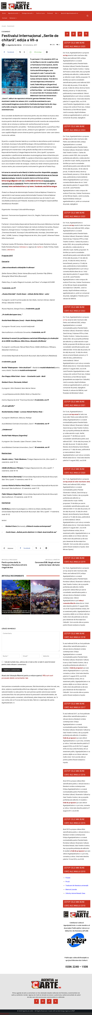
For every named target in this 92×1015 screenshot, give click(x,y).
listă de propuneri (76, 668)
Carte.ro (40, 247)
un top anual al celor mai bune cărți (76, 482)
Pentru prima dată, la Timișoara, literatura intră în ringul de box (14, 565)
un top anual (74, 414)
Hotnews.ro (23, 247)
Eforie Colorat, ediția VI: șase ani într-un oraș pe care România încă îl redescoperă (16, 611)
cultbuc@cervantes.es (34, 181)
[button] (87, 15)
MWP (73, 1011)
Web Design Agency (64, 1011)
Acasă (4, 26)
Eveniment (10, 26)
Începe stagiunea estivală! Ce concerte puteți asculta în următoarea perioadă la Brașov (45, 610)
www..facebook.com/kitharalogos (43, 186)
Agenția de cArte (14, 45)
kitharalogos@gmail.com (11, 181)
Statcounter (4, 1014)
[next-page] (7, 618)
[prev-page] (3, 618)
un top (65, 55)
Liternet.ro (11, 250)
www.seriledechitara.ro (18, 186)
